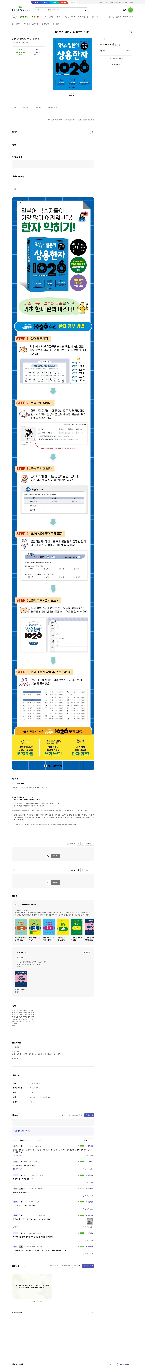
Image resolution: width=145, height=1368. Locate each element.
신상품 (51, 17)
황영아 (35, 39)
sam (54, 3)
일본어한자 (56, 24)
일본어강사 (20, 958)
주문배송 (118, 2)
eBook (46, 3)
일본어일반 (35, 24)
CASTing (81, 17)
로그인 (105, 2)
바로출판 (72, 3)
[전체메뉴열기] (14, 16)
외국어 (26, 24)
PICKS (73, 17)
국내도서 (18, 24)
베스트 (44, 17)
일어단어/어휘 (45, 24)
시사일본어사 (16, 42)
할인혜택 (118, 17)
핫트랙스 (63, 3)
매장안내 (124, 2)
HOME (12, 24)
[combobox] (39, 9)
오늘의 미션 (110, 17)
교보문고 (36, 3)
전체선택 (72, 843)
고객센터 (130, 2)
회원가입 (100, 2)
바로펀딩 (66, 17)
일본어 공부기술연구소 (19, 39)
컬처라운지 (90, 17)
